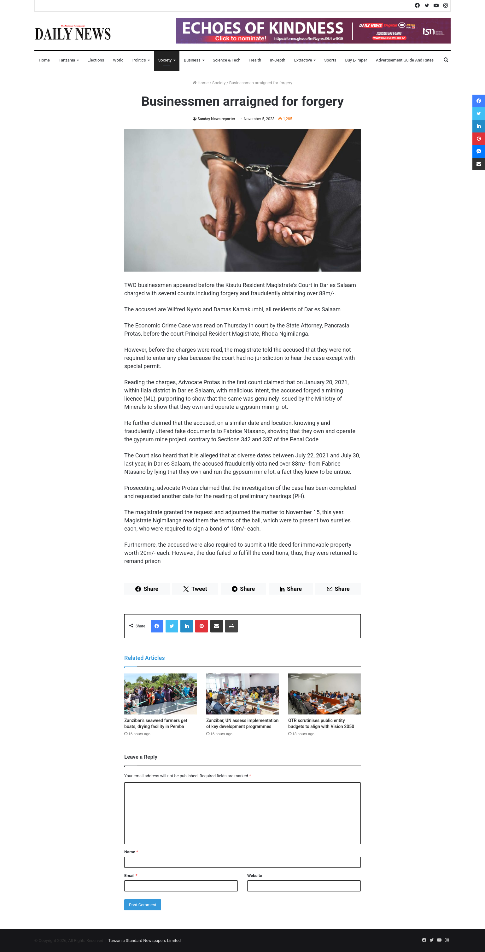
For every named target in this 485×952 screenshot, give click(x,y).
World (118, 60)
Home (44, 60)
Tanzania (67, 60)
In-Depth (277, 60)
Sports (330, 60)
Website (254, 875)
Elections (95, 60)
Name (131, 851)
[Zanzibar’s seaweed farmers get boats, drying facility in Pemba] (160, 693)
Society (165, 60)
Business (192, 60)
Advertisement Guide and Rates (405, 60)
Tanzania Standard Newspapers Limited (144, 940)
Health (255, 60)
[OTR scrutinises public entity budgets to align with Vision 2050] (324, 693)
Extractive (303, 60)
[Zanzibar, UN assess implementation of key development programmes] (242, 693)
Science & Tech (227, 60)
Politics (139, 60)
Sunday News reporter (216, 119)
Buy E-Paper (356, 60)
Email (130, 875)
